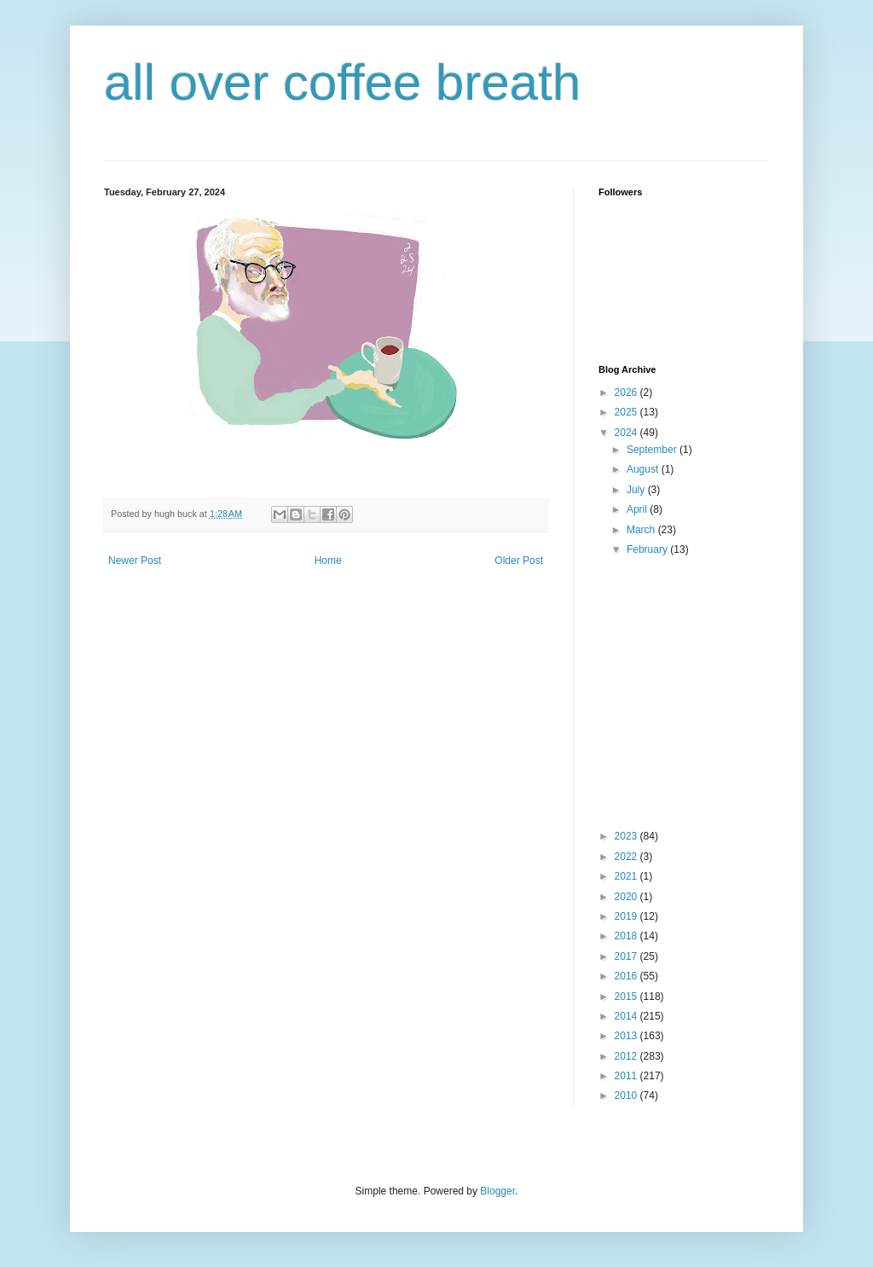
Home (328, 561)
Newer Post (134, 561)
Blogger (497, 1191)
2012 (627, 1056)
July (637, 490)
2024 (627, 433)
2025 (627, 412)
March (642, 530)
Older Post (518, 561)
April (638, 509)
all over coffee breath (342, 82)
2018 (627, 936)
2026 (627, 392)
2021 (627, 876)
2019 (627, 916)
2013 (627, 1036)
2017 (627, 956)
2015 (627, 997)
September (653, 450)
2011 (627, 1076)
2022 (627, 857)
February (648, 549)
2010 (627, 1095)
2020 (627, 897)
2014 (627, 1016)
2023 (627, 836)
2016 (627, 976)
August (644, 469)
